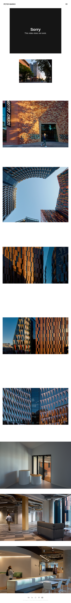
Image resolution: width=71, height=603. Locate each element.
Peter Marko (10, 4)
